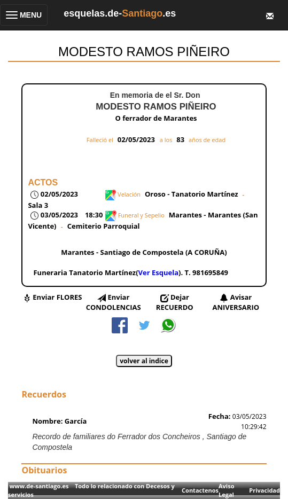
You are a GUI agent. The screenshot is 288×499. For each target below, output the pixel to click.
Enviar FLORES (57, 297)
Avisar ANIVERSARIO (236, 302)
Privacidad (264, 490)
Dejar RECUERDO (174, 302)
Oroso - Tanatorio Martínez (191, 194)
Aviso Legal (226, 490)
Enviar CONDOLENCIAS (113, 302)
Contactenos (200, 490)
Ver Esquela (158, 272)
